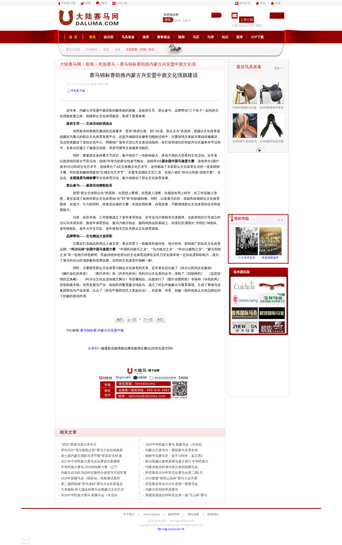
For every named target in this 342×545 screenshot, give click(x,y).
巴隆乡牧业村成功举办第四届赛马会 (170, 467)
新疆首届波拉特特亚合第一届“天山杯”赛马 (175, 495)
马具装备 (128, 37)
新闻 (90, 64)
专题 (106, 49)
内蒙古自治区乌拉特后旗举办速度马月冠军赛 (93, 472)
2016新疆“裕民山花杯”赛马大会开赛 (170, 478)
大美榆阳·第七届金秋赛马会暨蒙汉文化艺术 (91, 489)
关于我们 (129, 514)
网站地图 (193, 514)
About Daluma (151, 514)
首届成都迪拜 (270, 257)
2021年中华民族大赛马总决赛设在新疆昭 (89, 461)
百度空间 (164, 348)
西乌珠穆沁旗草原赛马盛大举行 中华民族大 (176, 461)
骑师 (181, 37)
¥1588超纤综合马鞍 (272, 141)
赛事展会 (163, 37)
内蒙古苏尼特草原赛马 (160, 489)
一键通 (103, 348)
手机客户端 (66, 3)
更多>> (278, 68)
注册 (276, 3)
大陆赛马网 (70, 64)
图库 (239, 37)
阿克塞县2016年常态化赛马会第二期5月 (173, 472)
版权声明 (173, 514)
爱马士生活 (73, 49)
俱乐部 (108, 37)
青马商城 (174, 20)
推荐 (146, 37)
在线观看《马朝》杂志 (140, 49)
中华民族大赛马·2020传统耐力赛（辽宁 (88, 467)
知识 (225, 37)
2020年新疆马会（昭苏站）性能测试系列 (89, 478)
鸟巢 (165, 20)
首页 (74, 37)
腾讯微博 (133, 348)
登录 (261, 3)
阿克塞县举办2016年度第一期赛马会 (170, 484)
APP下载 (257, 37)
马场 (117, 49)
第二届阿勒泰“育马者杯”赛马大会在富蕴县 (91, 484)
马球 (210, 37)
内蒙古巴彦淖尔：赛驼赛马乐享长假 (170, 450)
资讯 (92, 37)
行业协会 (91, 49)
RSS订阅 (119, 3)
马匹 (196, 37)
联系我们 (213, 514)
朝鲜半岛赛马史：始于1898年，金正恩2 (173, 456)
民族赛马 (106, 64)
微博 (85, 3)
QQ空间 (152, 348)
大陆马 (186, 20)
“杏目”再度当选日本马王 (78, 444)
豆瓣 (143, 348)
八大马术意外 (246, 257)
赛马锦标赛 (88, 330)
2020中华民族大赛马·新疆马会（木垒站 (88, 495)
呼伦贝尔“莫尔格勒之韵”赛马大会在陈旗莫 (91, 450)
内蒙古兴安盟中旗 (111, 330)
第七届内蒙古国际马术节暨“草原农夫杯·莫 (90, 456)
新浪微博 (114, 348)
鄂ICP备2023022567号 (171, 529)
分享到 (93, 348)
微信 (101, 3)
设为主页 (243, 3)
